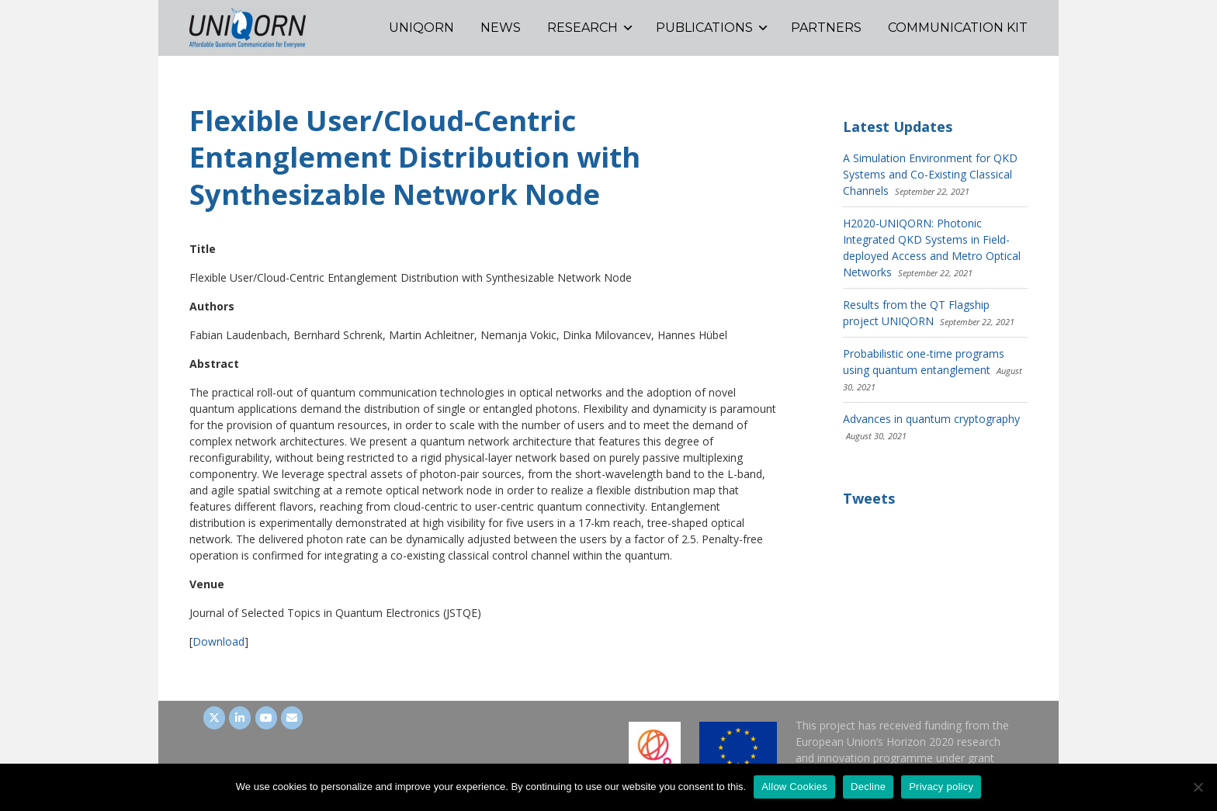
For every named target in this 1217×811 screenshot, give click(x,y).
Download (218, 641)
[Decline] (1197, 787)
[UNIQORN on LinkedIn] (240, 718)
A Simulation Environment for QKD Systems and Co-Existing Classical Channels (930, 174)
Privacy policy (941, 786)
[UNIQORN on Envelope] (292, 718)
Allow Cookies (794, 786)
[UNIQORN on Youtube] (266, 718)
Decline (868, 786)
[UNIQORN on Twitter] (214, 718)
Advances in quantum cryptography (931, 418)
